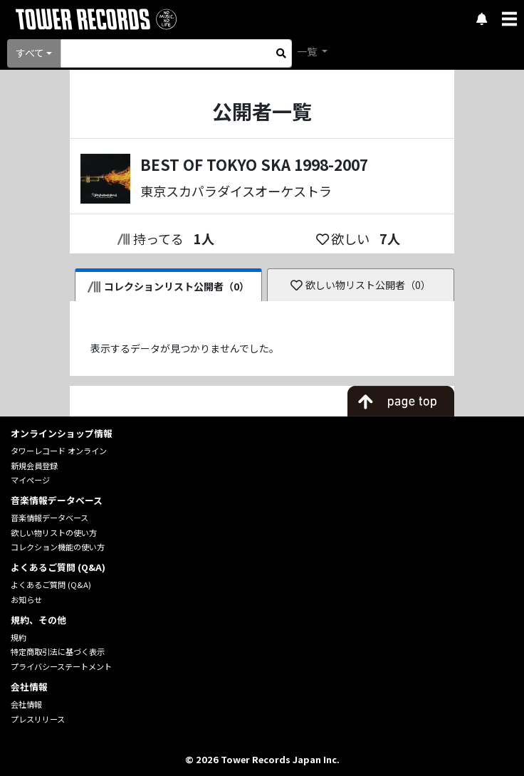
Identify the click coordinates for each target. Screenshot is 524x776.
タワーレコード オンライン (59, 450)
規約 (18, 637)
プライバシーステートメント (61, 666)
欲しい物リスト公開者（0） (360, 285)
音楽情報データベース (49, 517)
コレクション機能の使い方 (58, 546)
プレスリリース (38, 719)
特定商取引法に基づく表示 (58, 651)
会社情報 (26, 704)
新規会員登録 (34, 465)
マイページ (30, 480)
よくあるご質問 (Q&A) (51, 584)
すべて (30, 53)
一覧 (308, 51)
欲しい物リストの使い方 (54, 532)
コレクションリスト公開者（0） (168, 286)
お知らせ (26, 599)
